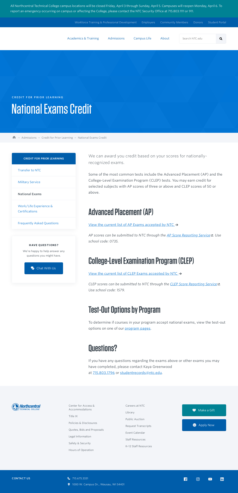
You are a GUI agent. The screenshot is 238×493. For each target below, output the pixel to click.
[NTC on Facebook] (186, 479)
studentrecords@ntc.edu (141, 373)
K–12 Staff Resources (138, 446)
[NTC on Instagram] (199, 479)
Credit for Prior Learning (57, 137)
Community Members (174, 22)
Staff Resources (135, 439)
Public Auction (134, 419)
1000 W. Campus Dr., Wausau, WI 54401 (96, 484)
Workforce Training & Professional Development (106, 22)
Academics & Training (83, 38)
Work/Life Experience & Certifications (35, 208)
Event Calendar (135, 432)
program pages (138, 328)
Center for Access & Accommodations (82, 407)
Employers (148, 22)
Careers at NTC (135, 405)
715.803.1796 (104, 373)
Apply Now (203, 425)
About (164, 38)
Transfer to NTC (29, 170)
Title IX (73, 416)
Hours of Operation (81, 449)
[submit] (221, 39)
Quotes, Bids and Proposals (86, 429)
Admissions (116, 38)
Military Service (29, 182)
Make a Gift (203, 410)
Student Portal (217, 22)
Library (130, 412)
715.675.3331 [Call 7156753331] (78, 478)
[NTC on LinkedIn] (223, 479)
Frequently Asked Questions (38, 223)
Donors (198, 22)
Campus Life (142, 38)
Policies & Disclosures (83, 422)
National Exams (30, 194)
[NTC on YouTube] (211, 479)
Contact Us (21, 478)
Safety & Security (80, 443)
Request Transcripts (138, 425)
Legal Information (80, 436)
